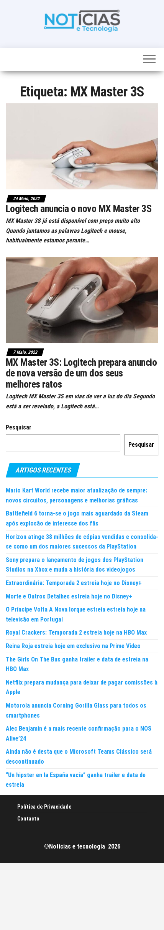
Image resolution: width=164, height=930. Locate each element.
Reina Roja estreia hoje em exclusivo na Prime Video (73, 646)
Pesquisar (18, 427)
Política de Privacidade (44, 807)
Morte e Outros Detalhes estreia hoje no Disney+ (69, 596)
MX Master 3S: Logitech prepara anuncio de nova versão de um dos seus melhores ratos (81, 373)
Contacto (28, 819)
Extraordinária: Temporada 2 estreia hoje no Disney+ (74, 583)
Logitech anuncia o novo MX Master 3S (78, 208)
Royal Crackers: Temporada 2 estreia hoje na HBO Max (76, 632)
